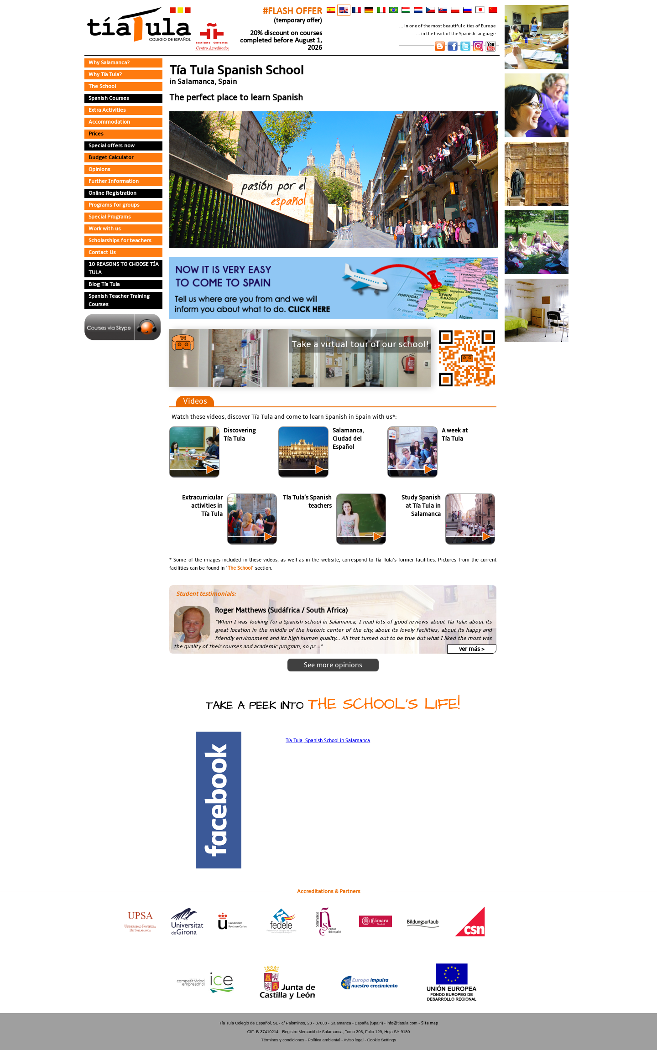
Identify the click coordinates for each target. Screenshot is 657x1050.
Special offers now (113, 146)
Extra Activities (108, 110)
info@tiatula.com (402, 969)
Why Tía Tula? (107, 75)
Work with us (105, 229)
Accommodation (110, 122)
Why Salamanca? (111, 63)
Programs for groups (116, 205)
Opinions (100, 169)
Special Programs (112, 217)
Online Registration (114, 193)
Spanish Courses (111, 98)
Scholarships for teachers (122, 241)
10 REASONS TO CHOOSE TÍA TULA (123, 268)
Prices (97, 134)
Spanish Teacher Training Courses (122, 300)
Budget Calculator (112, 158)
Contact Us (103, 253)
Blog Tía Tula (105, 284)
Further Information (114, 181)
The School (103, 86)
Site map (430, 969)
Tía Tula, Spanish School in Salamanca (328, 738)
